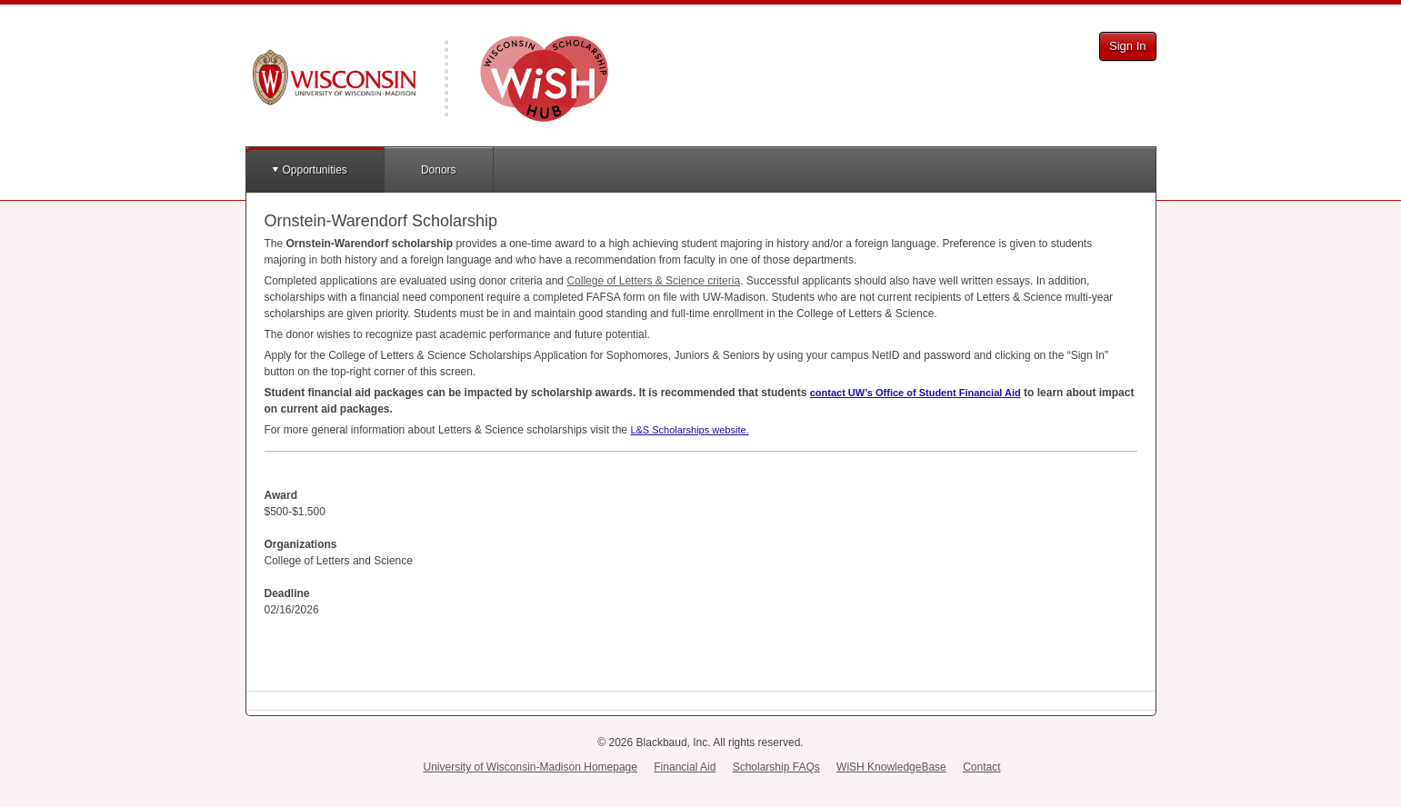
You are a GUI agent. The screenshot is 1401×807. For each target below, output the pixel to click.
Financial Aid (685, 767)
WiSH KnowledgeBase (891, 767)
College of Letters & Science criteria (653, 280)
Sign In (1127, 46)
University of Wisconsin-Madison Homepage (530, 767)
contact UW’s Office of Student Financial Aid (915, 392)
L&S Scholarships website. (689, 429)
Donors (438, 170)
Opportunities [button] (315, 170)
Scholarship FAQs (776, 767)
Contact (981, 767)
